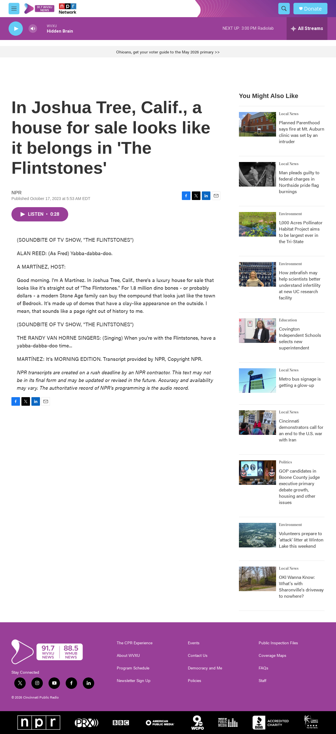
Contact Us (198, 655)
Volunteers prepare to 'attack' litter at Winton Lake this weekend (301, 539)
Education (288, 320)
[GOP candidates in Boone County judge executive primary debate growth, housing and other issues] (257, 472)
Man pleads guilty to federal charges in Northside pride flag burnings (299, 182)
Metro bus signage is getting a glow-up (300, 381)
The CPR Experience (134, 643)
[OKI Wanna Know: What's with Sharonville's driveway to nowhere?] (257, 579)
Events (194, 643)
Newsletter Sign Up (133, 680)
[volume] (33, 28)
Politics (285, 462)
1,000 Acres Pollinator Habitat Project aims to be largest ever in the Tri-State (301, 232)
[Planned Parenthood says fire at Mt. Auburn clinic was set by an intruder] (257, 124)
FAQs (263, 668)
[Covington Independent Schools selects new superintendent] (257, 330)
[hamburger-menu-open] (14, 8)
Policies (194, 680)
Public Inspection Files (278, 643)
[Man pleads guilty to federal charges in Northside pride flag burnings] (257, 174)
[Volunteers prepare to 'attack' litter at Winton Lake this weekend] (257, 535)
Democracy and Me (205, 668)
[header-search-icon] (284, 8)
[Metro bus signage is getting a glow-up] (257, 380)
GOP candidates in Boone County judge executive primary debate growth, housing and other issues (299, 486)
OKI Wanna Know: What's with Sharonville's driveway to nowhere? (301, 586)
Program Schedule (133, 668)
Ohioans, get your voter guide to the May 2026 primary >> (168, 52)
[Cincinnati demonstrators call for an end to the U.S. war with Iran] (257, 422)
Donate (313, 9)
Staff (262, 680)
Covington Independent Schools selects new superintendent (300, 338)
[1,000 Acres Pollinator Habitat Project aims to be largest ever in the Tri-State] (257, 224)
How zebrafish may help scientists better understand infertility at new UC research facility (300, 285)
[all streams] (307, 28)
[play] (15, 28)
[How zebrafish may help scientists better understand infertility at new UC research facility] (257, 274)
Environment (290, 214)
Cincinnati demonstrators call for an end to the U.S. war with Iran (301, 430)
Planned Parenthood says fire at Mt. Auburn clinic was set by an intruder (301, 132)
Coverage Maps (272, 655)
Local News (289, 114)
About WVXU (128, 655)
